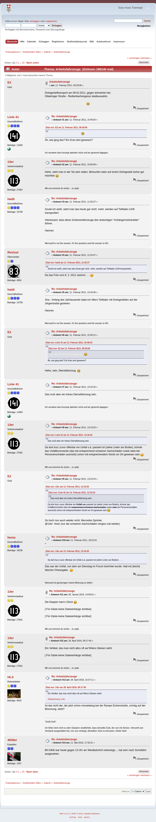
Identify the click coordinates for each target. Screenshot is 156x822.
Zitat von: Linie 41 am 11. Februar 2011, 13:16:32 (69, 435)
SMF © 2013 (77, 813)
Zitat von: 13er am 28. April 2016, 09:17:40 (66, 687)
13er (10, 161)
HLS (10, 677)
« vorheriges (133, 58)
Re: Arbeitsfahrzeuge (64, 116)
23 (23, 62)
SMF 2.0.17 (64, 813)
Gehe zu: (126, 791)
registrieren (51, 21)
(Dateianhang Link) (56, 699)
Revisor (13, 252)
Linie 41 (13, 117)
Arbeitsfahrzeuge (59, 81)
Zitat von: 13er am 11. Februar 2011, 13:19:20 (67, 487)
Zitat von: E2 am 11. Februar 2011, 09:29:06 (66, 127)
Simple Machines (92, 813)
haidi (10, 199)
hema (11, 537)
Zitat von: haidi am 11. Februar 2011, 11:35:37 (68, 263)
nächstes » (146, 58)
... (20, 62)
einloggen (35, 21)
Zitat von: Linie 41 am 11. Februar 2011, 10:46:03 (69, 342)
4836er (12, 740)
